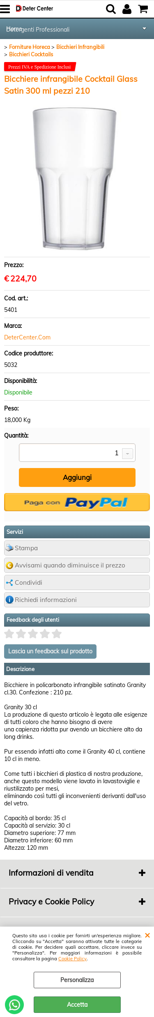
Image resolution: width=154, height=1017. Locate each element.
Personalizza (77, 980)
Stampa (26, 548)
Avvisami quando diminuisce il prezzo (70, 565)
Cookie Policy (72, 959)
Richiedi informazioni (46, 600)
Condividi (28, 582)
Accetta (77, 1004)
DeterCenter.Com (27, 337)
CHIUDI (147, 935)
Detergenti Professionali (37, 29)
